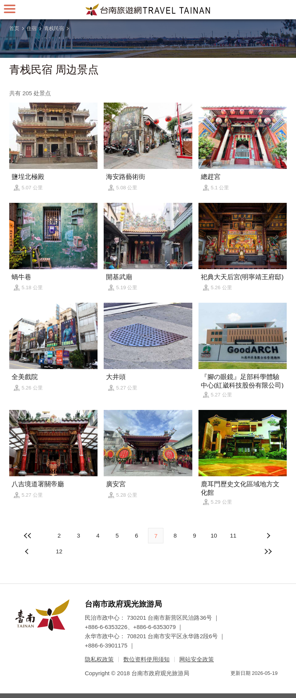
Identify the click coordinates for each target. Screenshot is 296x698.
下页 (27, 551)
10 (213, 535)
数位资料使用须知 (146, 659)
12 (59, 551)
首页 (14, 28)
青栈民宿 (54, 28)
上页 (268, 535)
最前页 (27, 535)
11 (233, 535)
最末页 (268, 551)
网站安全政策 (196, 659)
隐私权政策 (99, 659)
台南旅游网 (148, 9)
